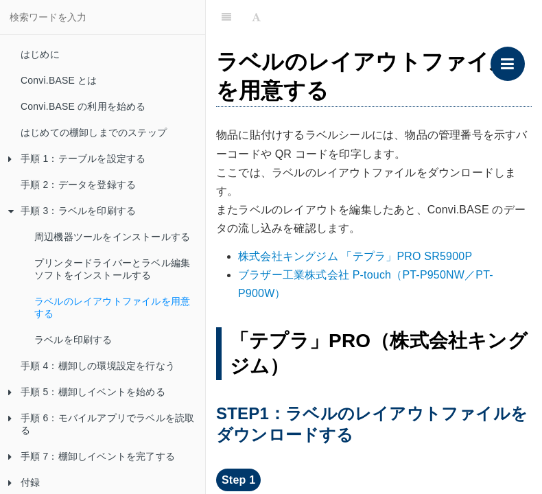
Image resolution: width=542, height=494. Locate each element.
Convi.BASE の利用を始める (83, 106)
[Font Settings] (256, 17)
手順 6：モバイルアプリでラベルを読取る (101, 424)
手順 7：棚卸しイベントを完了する (91, 456)
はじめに (40, 54)
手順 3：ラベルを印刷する (72, 210)
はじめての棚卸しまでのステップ (94, 132)
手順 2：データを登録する (78, 184)
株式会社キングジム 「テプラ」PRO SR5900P (355, 256)
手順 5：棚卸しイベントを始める (86, 391)
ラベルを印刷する (73, 339)
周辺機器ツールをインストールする (112, 236)
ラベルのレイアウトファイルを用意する (112, 307)
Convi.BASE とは (59, 80)
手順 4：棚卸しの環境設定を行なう (98, 365)
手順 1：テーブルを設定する (76, 158)
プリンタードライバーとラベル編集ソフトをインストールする (112, 269)
